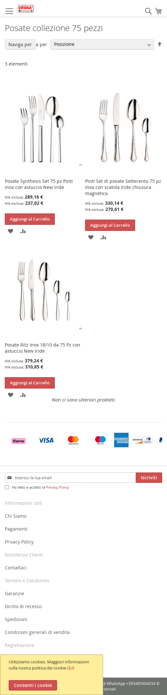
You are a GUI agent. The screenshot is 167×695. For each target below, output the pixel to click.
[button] (10, 230)
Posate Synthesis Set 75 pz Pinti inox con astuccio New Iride (39, 184)
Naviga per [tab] (20, 44)
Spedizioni (16, 619)
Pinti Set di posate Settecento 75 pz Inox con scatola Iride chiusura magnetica (123, 187)
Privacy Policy (57, 487)
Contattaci (16, 568)
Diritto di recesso (23, 606)
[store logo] (26, 9)
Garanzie (14, 593)
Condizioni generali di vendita (37, 632)
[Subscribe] (149, 477)
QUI (70, 668)
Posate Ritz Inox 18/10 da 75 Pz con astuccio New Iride (42, 348)
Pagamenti (16, 529)
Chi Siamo (15, 516)
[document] (52, 674)
